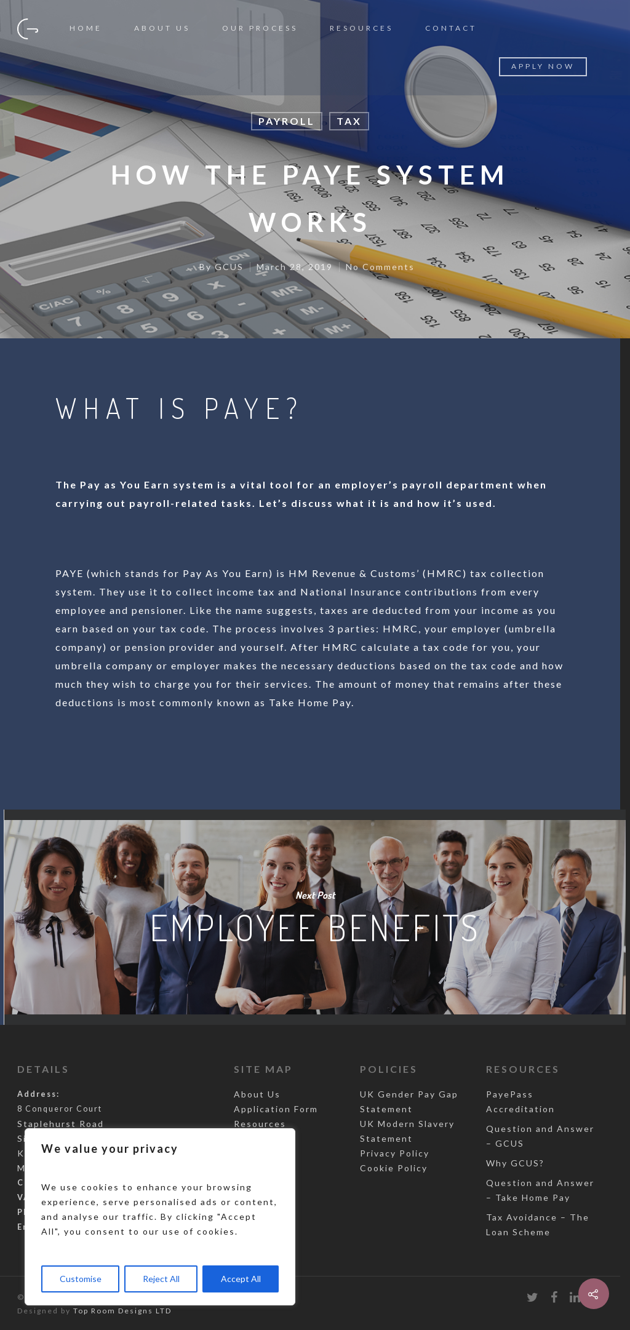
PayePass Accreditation (520, 1101)
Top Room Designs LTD (122, 1310)
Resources (361, 28)
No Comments (380, 266)
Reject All (161, 1278)
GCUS (229, 266)
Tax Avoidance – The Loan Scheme (537, 1224)
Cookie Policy (394, 1168)
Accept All (241, 1278)
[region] (160, 1216)
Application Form (276, 1109)
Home (86, 28)
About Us (162, 28)
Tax (349, 121)
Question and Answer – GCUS (540, 1136)
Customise (81, 1278)
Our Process (260, 28)
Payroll (286, 121)
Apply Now (543, 66)
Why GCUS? (515, 1163)
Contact (451, 28)
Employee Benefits (315, 917)
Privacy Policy (394, 1153)
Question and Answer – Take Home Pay (540, 1190)
